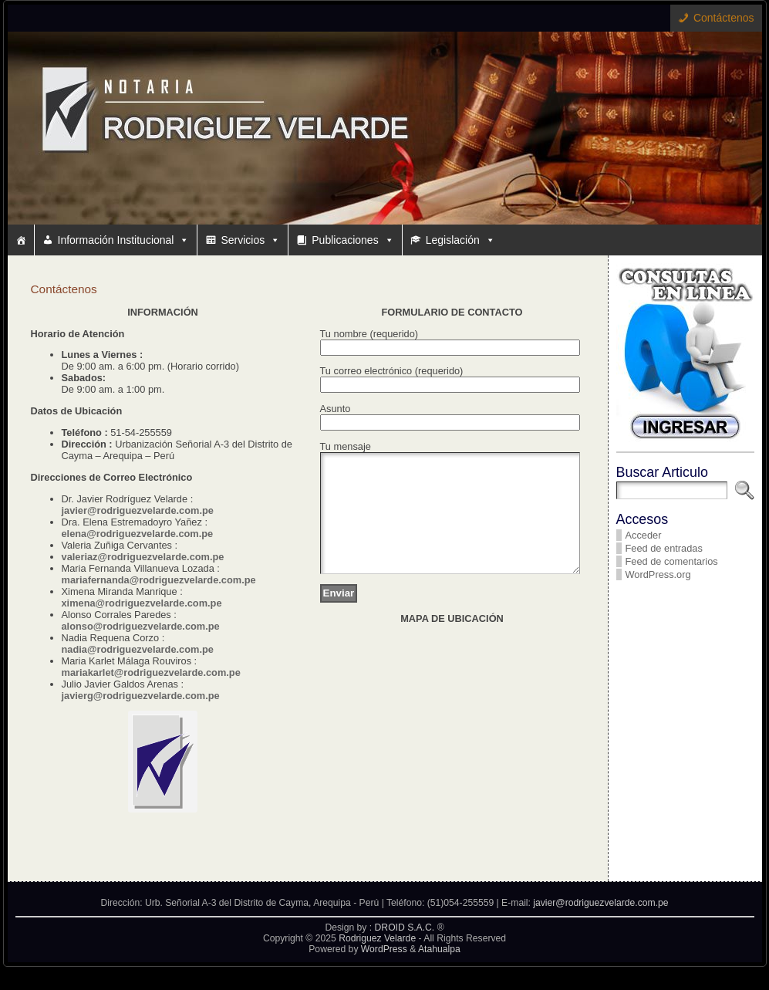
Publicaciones (352, 240)
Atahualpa (439, 972)
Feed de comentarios (672, 561)
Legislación (460, 240)
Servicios (250, 240)
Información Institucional (124, 240)
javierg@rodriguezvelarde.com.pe (141, 695)
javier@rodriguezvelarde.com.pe (138, 510)
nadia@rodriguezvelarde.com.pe (138, 649)
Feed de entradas (664, 548)
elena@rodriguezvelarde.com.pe (138, 533)
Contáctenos (723, 18)
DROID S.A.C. (405, 950)
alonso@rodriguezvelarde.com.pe (141, 626)
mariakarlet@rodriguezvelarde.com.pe (151, 672)
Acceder (644, 535)
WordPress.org (658, 574)
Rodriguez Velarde (377, 961)
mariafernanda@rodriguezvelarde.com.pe (159, 580)
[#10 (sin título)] (21, 240)
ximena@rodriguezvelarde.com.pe (142, 603)
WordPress (384, 972)
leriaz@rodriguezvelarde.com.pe (148, 557)
